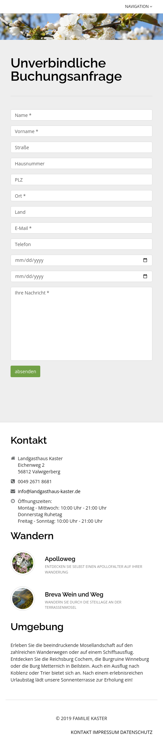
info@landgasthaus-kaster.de (49, 491)
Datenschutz (136, 732)
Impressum (106, 732)
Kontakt (82, 732)
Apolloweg (60, 558)
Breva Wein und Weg (74, 594)
